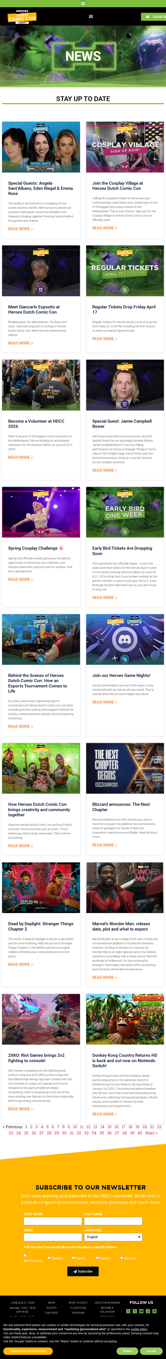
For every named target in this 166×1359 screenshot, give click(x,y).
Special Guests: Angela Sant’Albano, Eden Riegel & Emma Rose (40, 188)
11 (81, 1126)
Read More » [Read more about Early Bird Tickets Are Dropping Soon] (104, 597)
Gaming (129, 1258)
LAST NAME (93, 1214)
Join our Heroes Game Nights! (121, 675)
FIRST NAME (33, 1214)
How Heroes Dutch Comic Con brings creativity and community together (39, 809)
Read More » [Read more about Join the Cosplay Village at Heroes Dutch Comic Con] (104, 228)
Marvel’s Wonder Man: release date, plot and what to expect (121, 926)
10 (75, 1126)
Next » (151, 1132)
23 (11, 1132)
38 (124, 1132)
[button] (83, 3)
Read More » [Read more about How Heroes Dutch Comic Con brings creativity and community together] (20, 845)
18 (130, 1126)
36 (109, 1132)
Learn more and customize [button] (28, 1351)
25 (26, 1132)
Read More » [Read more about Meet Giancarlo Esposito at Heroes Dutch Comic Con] (20, 343)
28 (49, 1132)
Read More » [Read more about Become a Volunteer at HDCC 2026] (20, 457)
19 (137, 1126)
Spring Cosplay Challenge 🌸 (36, 548)
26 (34, 1132)
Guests (81, 1258)
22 (159, 1126)
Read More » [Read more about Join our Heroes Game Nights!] (104, 702)
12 (88, 1126)
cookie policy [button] (139, 1329)
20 (144, 1126)
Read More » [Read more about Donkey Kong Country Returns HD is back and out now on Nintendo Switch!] (104, 1114)
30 (64, 1132)
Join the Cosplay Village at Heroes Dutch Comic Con (117, 186)
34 (94, 1132)
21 (152, 1126)
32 (79, 1132)
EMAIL (28, 1230)
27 (41, 1132)
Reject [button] (127, 1351)
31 (71, 1132)
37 (117, 1132)
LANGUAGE (92, 1230)
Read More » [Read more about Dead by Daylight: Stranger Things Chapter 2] (20, 964)
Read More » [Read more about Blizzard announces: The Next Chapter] (104, 845)
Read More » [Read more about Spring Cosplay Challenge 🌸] (20, 579)
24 (18, 1132)
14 (102, 1126)
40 (139, 1132)
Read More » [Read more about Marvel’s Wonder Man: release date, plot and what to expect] (104, 977)
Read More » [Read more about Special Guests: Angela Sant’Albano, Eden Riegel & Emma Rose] (20, 228)
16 (116, 1126)
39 (132, 1132)
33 (86, 1132)
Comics (105, 1258)
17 (123, 1126)
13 (95, 1126)
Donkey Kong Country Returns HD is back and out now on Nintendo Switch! (124, 1060)
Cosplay (57, 1258)
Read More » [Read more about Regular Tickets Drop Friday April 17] (104, 338)
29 (56, 1132)
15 (109, 1126)
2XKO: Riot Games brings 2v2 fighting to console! (36, 1058)
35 (102, 1132)
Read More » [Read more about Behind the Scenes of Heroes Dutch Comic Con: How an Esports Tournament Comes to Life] (20, 726)
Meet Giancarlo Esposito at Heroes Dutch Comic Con (34, 309)
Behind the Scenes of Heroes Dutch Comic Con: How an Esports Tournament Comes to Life (37, 683)
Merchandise (33, 1261)
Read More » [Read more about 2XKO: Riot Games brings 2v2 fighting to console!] (20, 1109)
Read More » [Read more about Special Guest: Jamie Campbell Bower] (104, 470)
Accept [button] (151, 1351)
